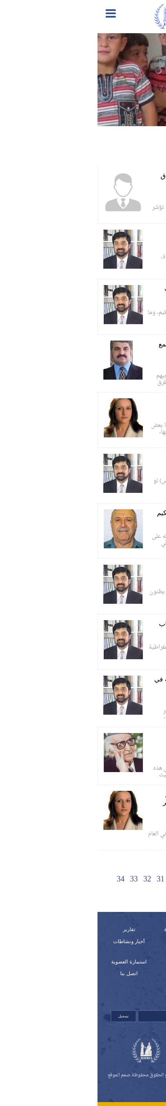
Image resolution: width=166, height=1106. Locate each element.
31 (63, 879)
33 (36, 879)
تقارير (31, 929)
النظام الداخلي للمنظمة (91, 945)
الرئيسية (134, 929)
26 (130, 879)
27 (116, 879)
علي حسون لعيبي (122, 196)
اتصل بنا (31, 973)
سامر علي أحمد (124, 757)
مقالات (83, 962)
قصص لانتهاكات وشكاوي (90, 977)
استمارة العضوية (31, 962)
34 (23, 879)
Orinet (83, 1083)
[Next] (76, 894)
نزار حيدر (130, 245)
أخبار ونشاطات (32, 941)
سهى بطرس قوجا (122, 414)
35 (90, 894)
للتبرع (134, 994)
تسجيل (26, 1016)
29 (90, 879)
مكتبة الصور (134, 941)
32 (50, 879)
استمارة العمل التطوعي (142, 977)
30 (76, 879)
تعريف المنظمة (83, 929)
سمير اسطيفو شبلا (121, 525)
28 (103, 879)
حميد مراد (130, 364)
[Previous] (143, 879)
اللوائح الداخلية (134, 962)
